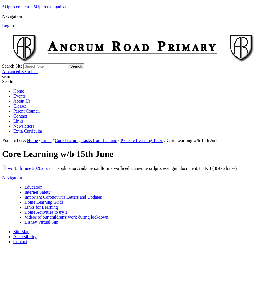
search (8, 76)
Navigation (12, 177)
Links (18, 121)
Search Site (12, 66)
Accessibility (25, 236)
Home (18, 91)
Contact (20, 116)
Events (19, 96)
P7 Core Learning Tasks (141, 140)
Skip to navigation (49, 6)
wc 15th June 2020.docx (27, 168)
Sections (9, 81)
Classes (20, 106)
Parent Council (26, 111)
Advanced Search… (20, 71)
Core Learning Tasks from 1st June (86, 140)
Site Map (21, 231)
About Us (22, 101)
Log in (8, 25)
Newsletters (23, 126)
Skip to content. (16, 6)
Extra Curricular (27, 131)
